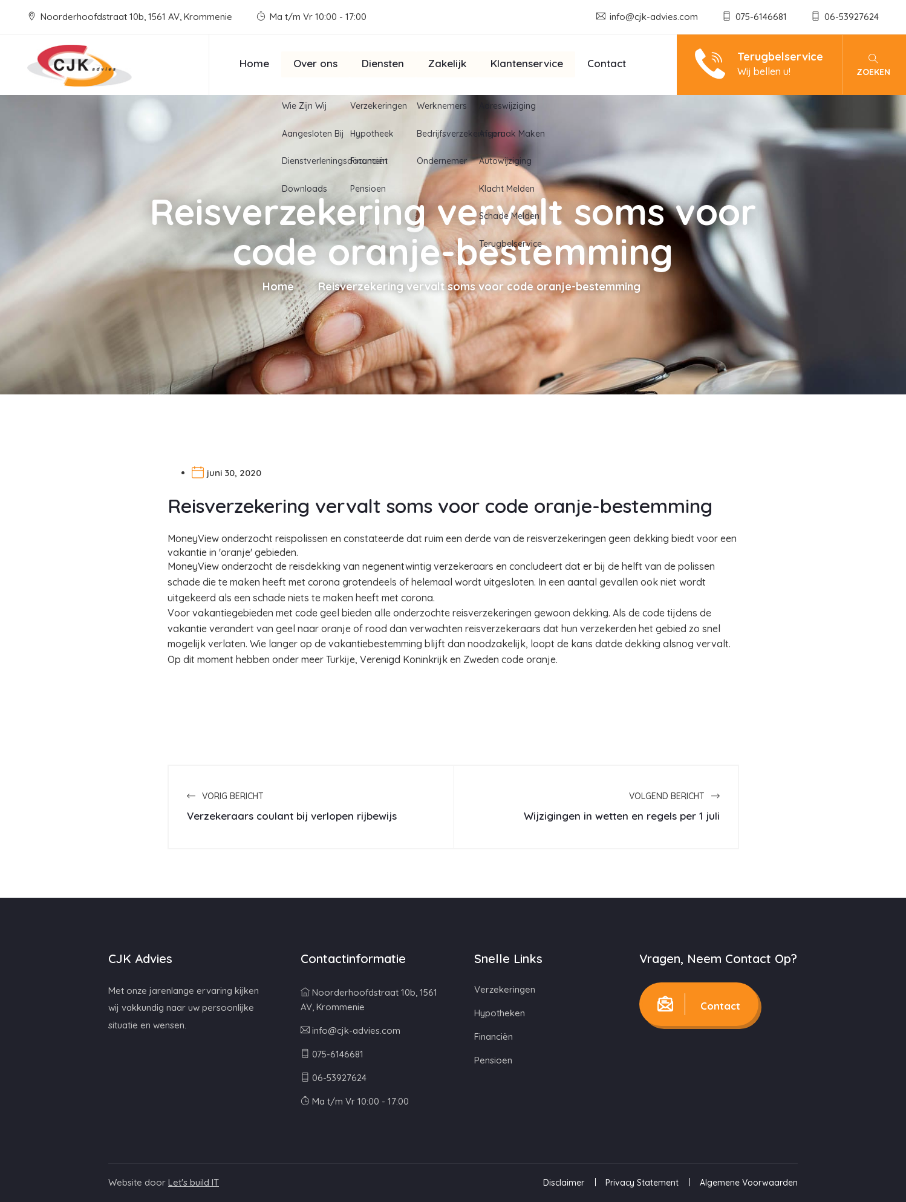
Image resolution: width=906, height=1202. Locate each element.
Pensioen (493, 1060)
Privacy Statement (642, 1182)
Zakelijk (447, 63)
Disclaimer (563, 1182)
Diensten (383, 63)
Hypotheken (499, 1013)
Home (254, 63)
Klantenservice (526, 63)
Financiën (493, 1036)
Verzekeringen (504, 989)
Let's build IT (193, 1182)
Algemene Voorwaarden (749, 1182)
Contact (606, 63)
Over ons (315, 63)
